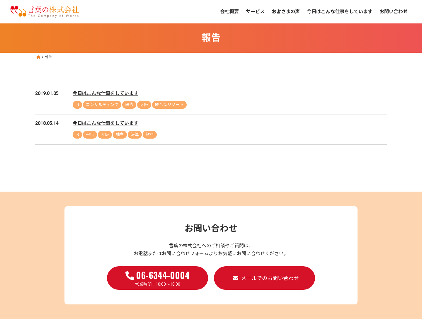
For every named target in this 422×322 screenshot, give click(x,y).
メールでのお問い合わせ (270, 278)
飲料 (150, 134)
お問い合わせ (394, 11)
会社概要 (229, 11)
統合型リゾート (169, 104)
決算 (135, 134)
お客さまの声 (286, 11)
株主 (120, 134)
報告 (129, 104)
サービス (255, 11)
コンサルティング (102, 104)
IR (77, 104)
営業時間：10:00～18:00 (157, 277)
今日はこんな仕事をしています (339, 11)
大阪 (144, 104)
